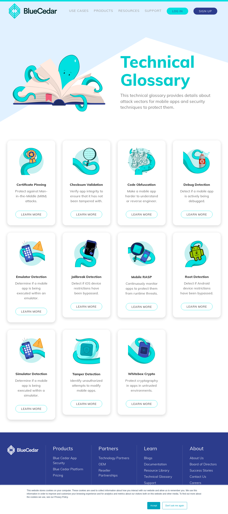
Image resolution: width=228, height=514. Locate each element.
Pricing (58, 475)
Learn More (31, 214)
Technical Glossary (158, 476)
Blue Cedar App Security (65, 460)
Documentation (155, 464)
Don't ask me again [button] (174, 505)
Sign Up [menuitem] (205, 11)
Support (150, 483)
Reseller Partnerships (108, 472)
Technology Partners (114, 458)
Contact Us (198, 476)
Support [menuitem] (153, 11)
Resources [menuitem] (128, 11)
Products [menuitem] (103, 11)
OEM (102, 464)
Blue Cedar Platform (68, 469)
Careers (195, 483)
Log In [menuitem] (177, 11)
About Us (197, 458)
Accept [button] (153, 505)
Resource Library (156, 470)
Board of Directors (203, 464)
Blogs (148, 458)
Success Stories (201, 470)
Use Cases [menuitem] (79, 11)
